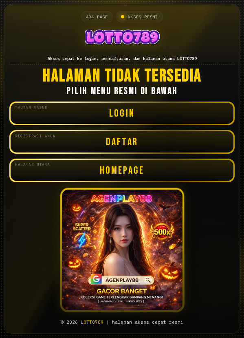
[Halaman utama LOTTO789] (122, 39)
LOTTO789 (92, 322)
